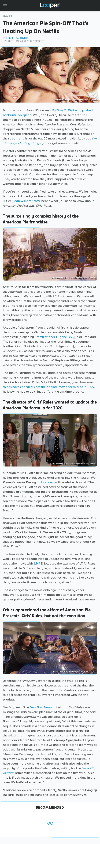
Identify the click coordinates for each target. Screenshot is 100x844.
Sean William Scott (26, 201)
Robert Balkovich (17, 38)
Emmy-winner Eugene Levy (54, 337)
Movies (7, 16)
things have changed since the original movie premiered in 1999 (48, 387)
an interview (45, 482)
